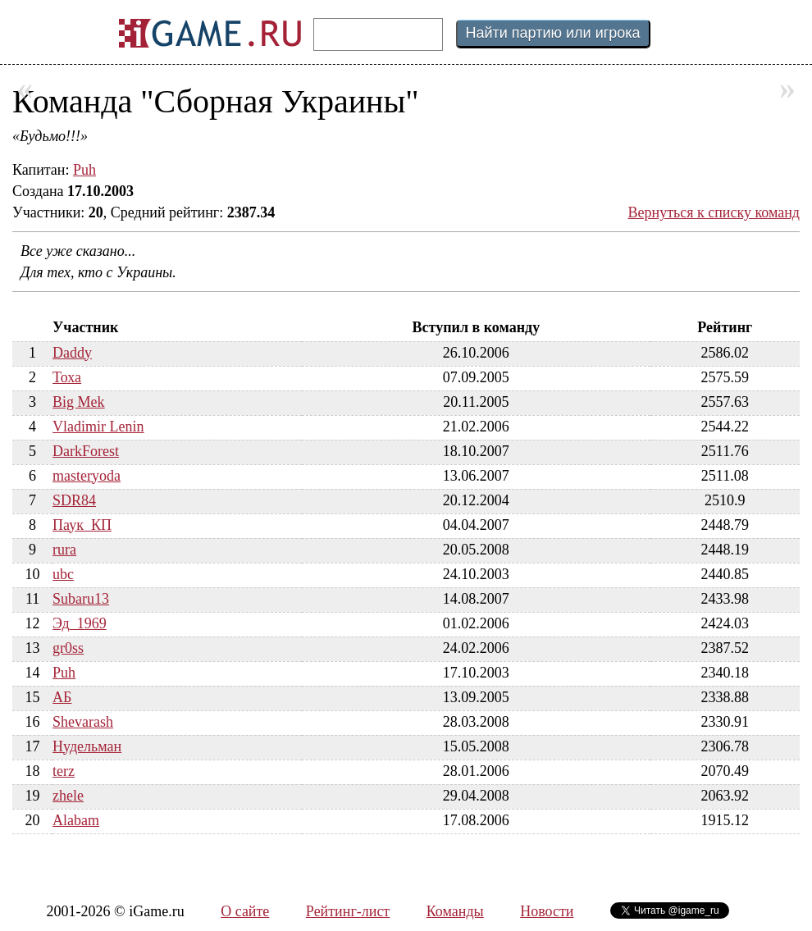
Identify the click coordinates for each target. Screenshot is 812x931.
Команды (455, 911)
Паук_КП (82, 525)
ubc (63, 574)
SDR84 (74, 500)
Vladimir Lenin (98, 426)
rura (64, 549)
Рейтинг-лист (348, 911)
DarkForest (85, 451)
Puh (84, 170)
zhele (68, 795)
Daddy (72, 353)
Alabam (75, 820)
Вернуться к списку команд (714, 212)
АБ (61, 697)
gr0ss (68, 648)
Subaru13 (80, 599)
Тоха (66, 377)
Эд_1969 (79, 623)
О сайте (245, 911)
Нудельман (86, 746)
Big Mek (78, 402)
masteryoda (86, 476)
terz (63, 771)
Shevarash (82, 722)
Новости (546, 911)
